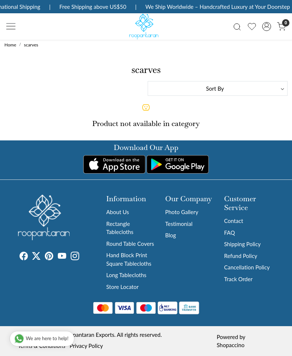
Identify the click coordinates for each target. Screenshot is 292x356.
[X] (36, 257)
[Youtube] (62, 257)
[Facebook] (23, 257)
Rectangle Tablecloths (120, 227)
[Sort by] (218, 88)
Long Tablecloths (126, 275)
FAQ (229, 232)
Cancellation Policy (247, 267)
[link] (237, 26)
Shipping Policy (242, 244)
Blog (170, 235)
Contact (233, 220)
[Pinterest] (49, 257)
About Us (117, 212)
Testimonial (178, 223)
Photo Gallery (181, 212)
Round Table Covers (130, 243)
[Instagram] (75, 257)
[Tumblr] (83, 257)
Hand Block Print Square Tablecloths (129, 259)
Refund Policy (240, 255)
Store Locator (122, 286)
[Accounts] (266, 26)
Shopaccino (230, 345)
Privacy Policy (86, 345)
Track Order (238, 279)
